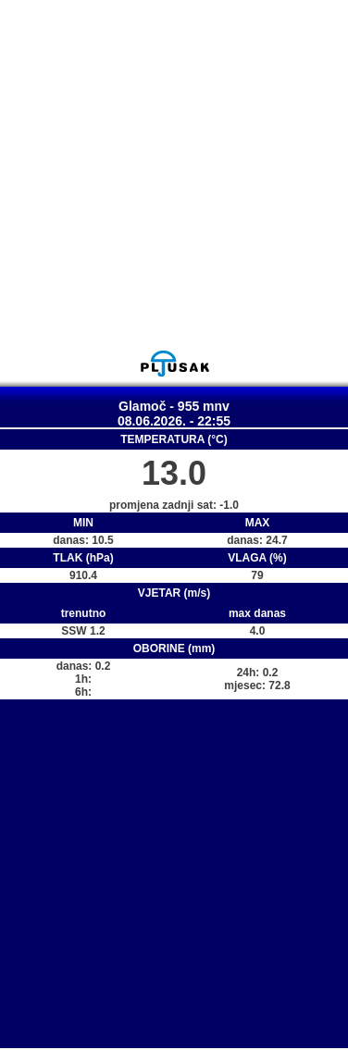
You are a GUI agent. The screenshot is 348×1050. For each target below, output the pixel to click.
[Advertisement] (173, 174)
